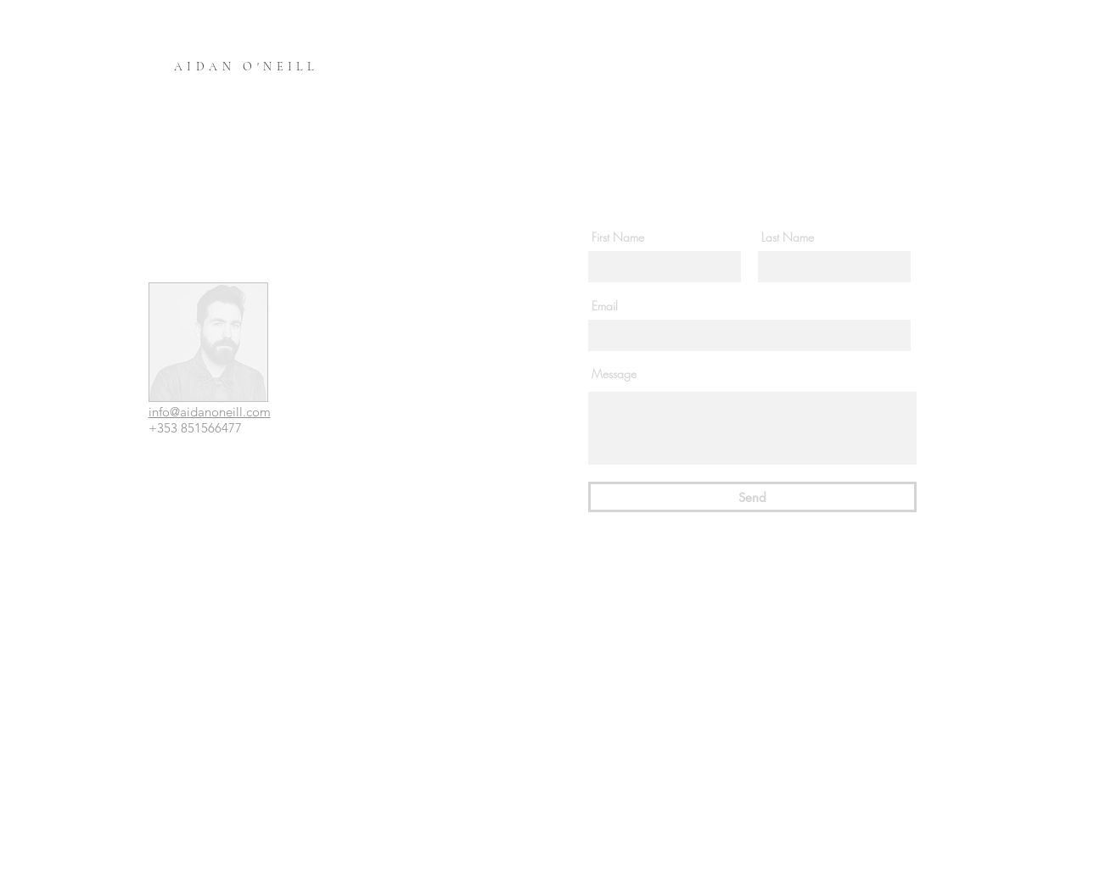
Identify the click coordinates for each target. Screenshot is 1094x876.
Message (614, 374)
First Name (618, 237)
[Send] (752, 497)
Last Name (787, 237)
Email (605, 306)
